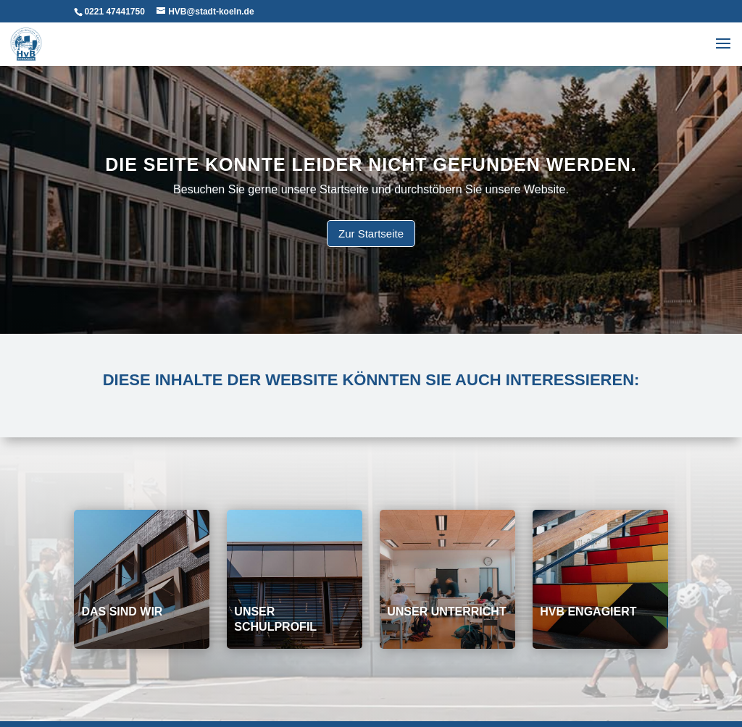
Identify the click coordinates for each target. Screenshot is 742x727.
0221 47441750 (114, 12)
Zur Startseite (371, 233)
